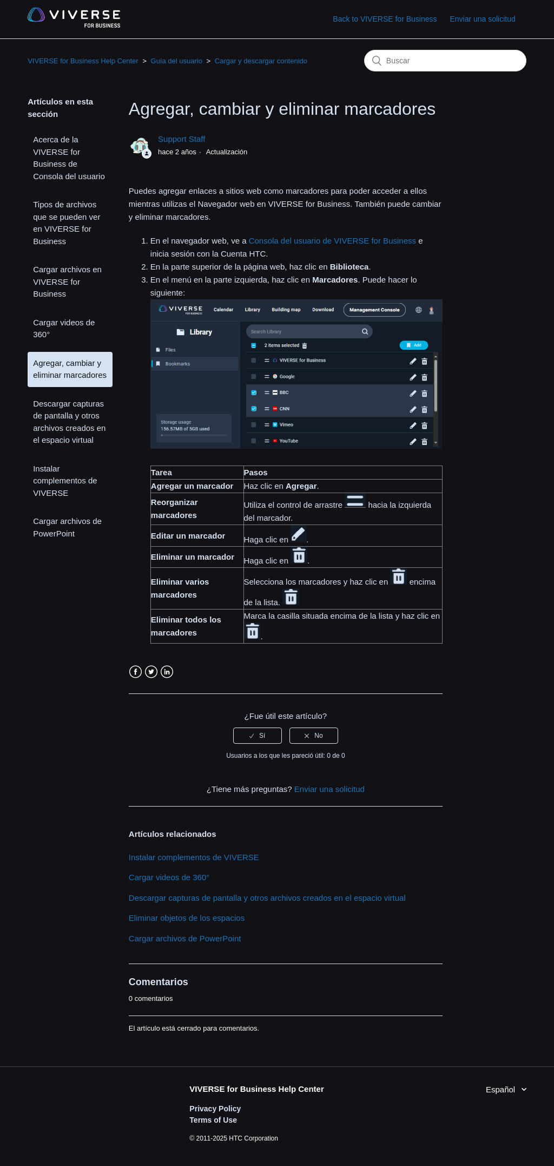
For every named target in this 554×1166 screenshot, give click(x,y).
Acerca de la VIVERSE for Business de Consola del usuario (69, 158)
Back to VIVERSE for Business (385, 19)
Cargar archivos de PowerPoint (67, 527)
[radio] (257, 736)
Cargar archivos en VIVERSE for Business (67, 281)
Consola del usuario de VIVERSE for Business (332, 240)
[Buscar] (445, 60)
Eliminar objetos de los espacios (187, 917)
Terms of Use (213, 1120)
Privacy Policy (215, 1108)
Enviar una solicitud (482, 19)
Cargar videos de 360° (64, 328)
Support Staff (181, 138)
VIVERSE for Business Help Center (83, 61)
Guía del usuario (176, 61)
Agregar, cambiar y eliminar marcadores (70, 369)
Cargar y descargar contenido (261, 61)
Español (501, 1089)
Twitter (151, 672)
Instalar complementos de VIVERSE (65, 480)
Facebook (135, 672)
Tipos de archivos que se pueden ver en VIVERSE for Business (66, 223)
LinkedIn (167, 672)
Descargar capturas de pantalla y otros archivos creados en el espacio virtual (69, 422)
